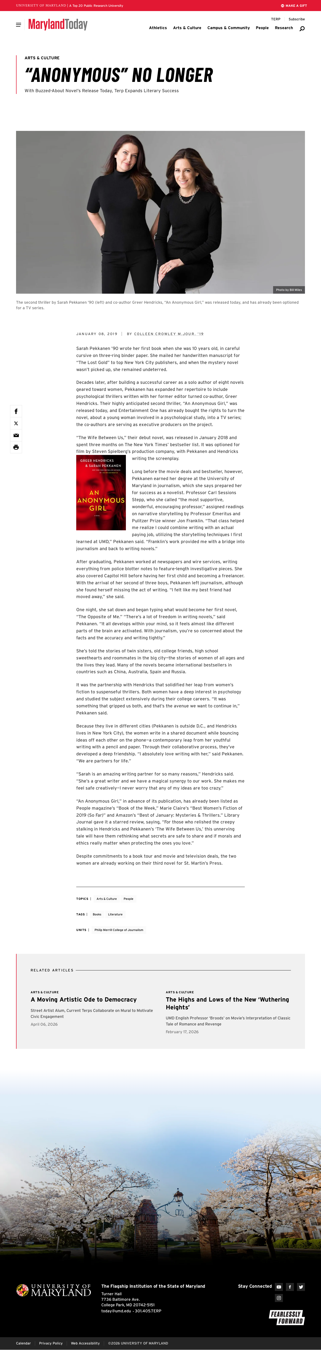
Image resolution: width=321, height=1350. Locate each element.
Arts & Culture (107, 899)
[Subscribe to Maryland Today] (297, 19)
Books (97, 914)
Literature (115, 914)
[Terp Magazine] (275, 19)
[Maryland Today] (58, 25)
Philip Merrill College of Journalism (119, 930)
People (128, 899)
